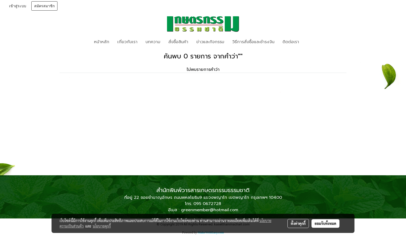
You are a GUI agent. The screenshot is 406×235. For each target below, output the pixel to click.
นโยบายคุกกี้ (102, 226)
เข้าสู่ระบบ (17, 6)
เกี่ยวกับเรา (127, 42)
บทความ (153, 42)
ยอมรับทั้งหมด (325, 223)
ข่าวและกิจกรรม (210, 42)
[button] (311, 42)
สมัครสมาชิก (44, 6)
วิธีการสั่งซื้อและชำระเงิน (253, 42)
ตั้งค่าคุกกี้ (298, 223)
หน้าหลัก (101, 42)
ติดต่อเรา (290, 42)
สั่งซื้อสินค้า (178, 42)
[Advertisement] (203, 136)
